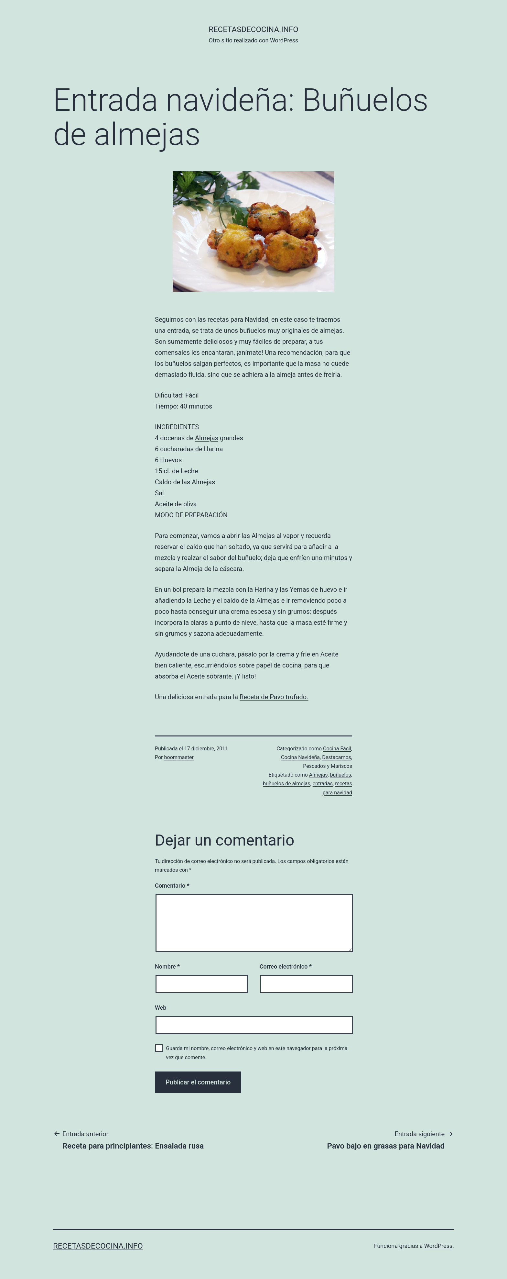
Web (160, 1007)
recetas (218, 319)
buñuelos (340, 775)
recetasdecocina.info (253, 29)
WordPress (438, 1245)
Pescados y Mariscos (327, 766)
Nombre (167, 966)
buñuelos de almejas (286, 783)
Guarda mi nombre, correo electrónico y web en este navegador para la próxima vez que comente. (256, 1052)
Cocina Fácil (337, 749)
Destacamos (336, 757)
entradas (323, 783)
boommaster (179, 757)
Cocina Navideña (300, 757)
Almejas (206, 438)
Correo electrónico (286, 966)
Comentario (172, 885)
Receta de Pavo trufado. (274, 697)
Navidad (256, 319)
